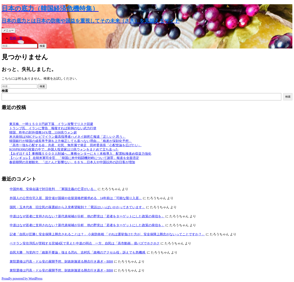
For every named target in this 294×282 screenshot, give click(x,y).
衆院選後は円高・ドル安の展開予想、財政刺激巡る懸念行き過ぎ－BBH (61, 261)
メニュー (8, 30)
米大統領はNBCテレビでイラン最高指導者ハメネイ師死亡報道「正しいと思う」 (67, 136)
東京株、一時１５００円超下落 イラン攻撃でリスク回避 (51, 124)
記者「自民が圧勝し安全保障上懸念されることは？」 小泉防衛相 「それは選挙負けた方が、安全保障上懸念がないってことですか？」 (107, 234)
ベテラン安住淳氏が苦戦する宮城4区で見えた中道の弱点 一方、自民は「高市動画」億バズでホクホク (85, 243)
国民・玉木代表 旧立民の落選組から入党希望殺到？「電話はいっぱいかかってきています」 (77, 207)
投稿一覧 (16, 38)
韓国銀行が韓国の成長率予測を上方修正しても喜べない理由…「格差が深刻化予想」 (70, 141)
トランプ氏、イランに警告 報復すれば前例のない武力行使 (52, 128)
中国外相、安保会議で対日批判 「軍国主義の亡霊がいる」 (53, 189)
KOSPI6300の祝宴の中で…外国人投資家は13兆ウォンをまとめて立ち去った (64, 149)
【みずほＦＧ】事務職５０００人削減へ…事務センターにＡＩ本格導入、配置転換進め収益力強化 (80, 153)
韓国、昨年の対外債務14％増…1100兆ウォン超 (43, 132)
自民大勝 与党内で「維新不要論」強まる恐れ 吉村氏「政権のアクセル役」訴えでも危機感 (78, 252)
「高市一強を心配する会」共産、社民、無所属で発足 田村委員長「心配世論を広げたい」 (75, 145)
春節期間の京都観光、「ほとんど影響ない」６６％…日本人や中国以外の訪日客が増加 (72, 162)
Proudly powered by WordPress (22, 278)
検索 (5, 91)
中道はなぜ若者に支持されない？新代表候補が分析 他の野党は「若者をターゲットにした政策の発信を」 (87, 216)
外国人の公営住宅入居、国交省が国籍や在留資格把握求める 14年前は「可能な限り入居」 (76, 198)
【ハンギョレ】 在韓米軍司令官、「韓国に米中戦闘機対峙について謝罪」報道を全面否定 (74, 158)
